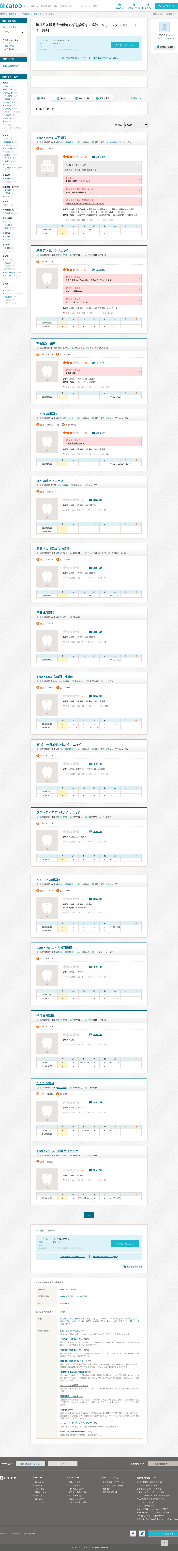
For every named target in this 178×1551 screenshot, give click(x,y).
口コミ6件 (100, 270)
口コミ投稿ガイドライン (113, 1482)
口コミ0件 (97, 500)
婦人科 (7, 225)
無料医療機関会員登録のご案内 (150, 1482)
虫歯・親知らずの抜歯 (69, 1331)
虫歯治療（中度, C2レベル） (72, 1339)
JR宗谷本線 (9, 46)
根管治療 (64, 1410)
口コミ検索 (39, 1489)
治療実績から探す (76, 1489)
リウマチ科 (9, 109)
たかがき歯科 (45, 1083)
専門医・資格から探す (78, 1492)
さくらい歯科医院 (48, 880)
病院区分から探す (76, 1499)
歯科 (62, 1289)
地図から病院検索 (134, 1266)
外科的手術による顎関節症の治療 (74, 1372)
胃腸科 (7, 99)
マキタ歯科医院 (46, 414)
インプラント (9, 276)
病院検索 (26, 14)
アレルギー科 (9, 112)
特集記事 (39, 1496)
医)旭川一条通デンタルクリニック (59, 744)
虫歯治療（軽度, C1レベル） (72, 1350)
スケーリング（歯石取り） (71, 1385)
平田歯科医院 (45, 612)
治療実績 (113, 142)
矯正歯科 (8, 263)
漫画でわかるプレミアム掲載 (149, 1489)
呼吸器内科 (9, 89)
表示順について (137, 98)
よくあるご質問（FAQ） (113, 1485)
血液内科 (8, 118)
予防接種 (8, 297)
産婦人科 (8, 228)
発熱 (108, 1321)
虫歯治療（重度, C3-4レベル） (72, 1361)
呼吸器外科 (9, 142)
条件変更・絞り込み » (125, 45)
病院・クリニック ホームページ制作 (152, 1509)
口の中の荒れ (113, 1319)
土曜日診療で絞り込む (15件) (73, 58)
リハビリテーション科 (13, 168)
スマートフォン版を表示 (162, 1534)
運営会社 (4, 1533)
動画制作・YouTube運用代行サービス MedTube (157, 1519)
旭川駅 (59, 142)
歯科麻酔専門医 (66, 1296)
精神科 (7, 248)
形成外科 (8, 161)
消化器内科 (9, 96)
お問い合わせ (29, 1533)
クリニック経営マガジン (147, 1506)
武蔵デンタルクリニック (52, 250)
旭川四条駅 (68, 142)
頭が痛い (81, 1321)
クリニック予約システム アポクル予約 (153, 1496)
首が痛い (96, 1321)
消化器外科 (9, 148)
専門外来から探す (76, 1496)
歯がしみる (96, 1319)
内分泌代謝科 (9, 102)
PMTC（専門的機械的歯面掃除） (73, 1432)
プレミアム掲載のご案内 (147, 1485)
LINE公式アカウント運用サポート (151, 1516)
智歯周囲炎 (64, 1303)
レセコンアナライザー (146, 1502)
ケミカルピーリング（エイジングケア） (76, 1423)
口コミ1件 (100, 363)
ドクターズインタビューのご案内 (151, 1492)
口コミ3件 (100, 157)
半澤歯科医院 (45, 1015)
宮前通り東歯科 (55, 677)
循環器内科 (9, 93)
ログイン (148, 8)
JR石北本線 (9, 49)
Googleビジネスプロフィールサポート (153, 1512)
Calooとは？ (40, 1482)
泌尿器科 (8, 190)
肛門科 (7, 193)
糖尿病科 (8, 105)
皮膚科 (7, 179)
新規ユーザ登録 (134, 8)
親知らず (37, 14)
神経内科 (8, 115)
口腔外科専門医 (81, 1296)
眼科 (6, 205)
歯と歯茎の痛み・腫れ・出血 (72, 1319)
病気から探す (74, 1482)
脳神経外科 (9, 155)
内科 (6, 86)
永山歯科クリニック (57, 1151)
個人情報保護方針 (110, 1492)
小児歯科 (8, 269)
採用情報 (15, 1533)
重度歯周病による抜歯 (69, 1396)
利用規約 (106, 1489)
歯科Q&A (39, 1499)
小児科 (7, 236)
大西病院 (51, 137)
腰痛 (120, 1321)
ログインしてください (164, 38)
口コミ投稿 (39, 1502)
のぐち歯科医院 (54, 947)
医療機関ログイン (163, 1464)
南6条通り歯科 (46, 343)
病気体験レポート (42, 1492)
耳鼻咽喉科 (9, 213)
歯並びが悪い (65, 1321)
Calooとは (119, 8)
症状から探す (74, 1485)
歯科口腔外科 (71, 1289)
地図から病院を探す (11, 66)
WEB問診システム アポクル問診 (150, 1499)
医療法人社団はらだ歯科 (52, 548)
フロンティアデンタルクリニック (58, 812)
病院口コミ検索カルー (9, 14)
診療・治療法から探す (78, 1502)
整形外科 (8, 158)
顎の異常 (129, 1319)
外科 (6, 139)
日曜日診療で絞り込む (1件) (105, 58)
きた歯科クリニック (49, 481)
